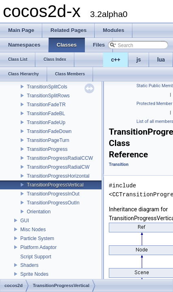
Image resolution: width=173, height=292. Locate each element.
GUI (24, 220)
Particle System (37, 238)
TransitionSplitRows (48, 96)
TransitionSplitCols (47, 87)
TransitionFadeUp (46, 122)
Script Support (35, 257)
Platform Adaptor (38, 247)
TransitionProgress (47, 149)
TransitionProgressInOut (53, 194)
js (138, 59)
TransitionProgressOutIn (53, 203)
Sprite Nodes (34, 274)
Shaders (29, 265)
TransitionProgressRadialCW (58, 167)
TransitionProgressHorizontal (58, 176)
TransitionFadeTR (46, 104)
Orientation (39, 212)
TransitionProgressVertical (55, 185)
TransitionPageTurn (48, 140)
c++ (116, 59)
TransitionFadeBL (46, 113)
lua (161, 59)
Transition (118, 164)
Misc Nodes (33, 229)
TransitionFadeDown (49, 131)
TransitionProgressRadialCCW (60, 158)
